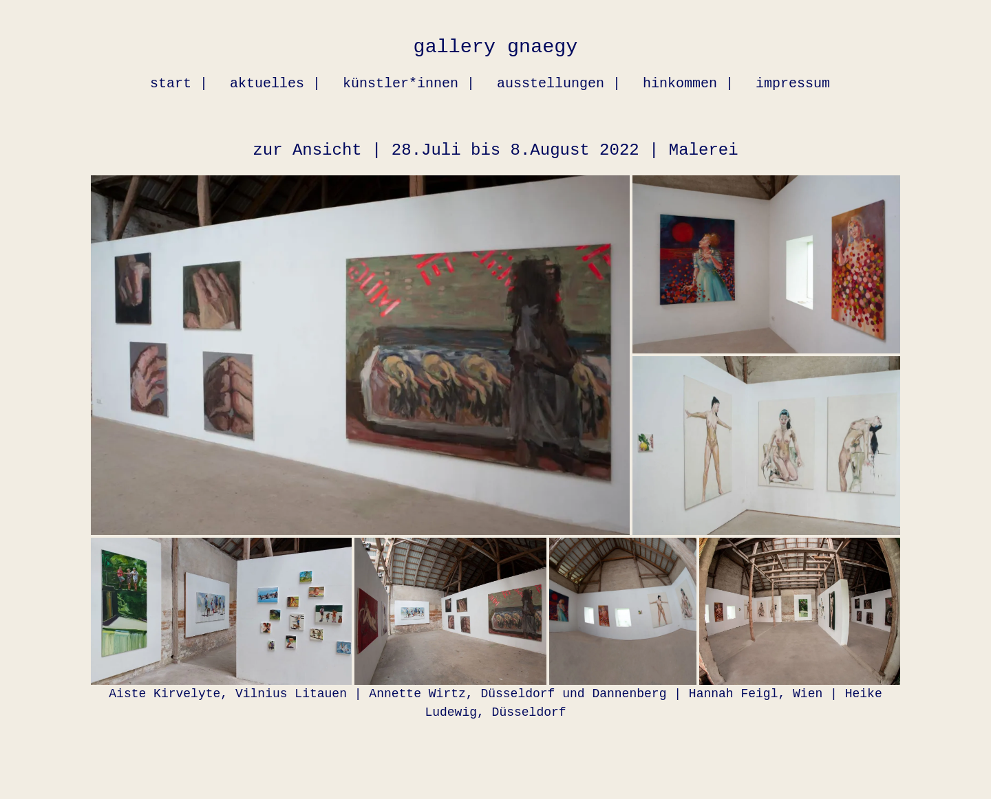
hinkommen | (688, 83)
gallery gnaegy (496, 47)
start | (179, 83)
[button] (360, 355)
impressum (793, 83)
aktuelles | (275, 83)
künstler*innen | (409, 83)
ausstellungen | (559, 83)
